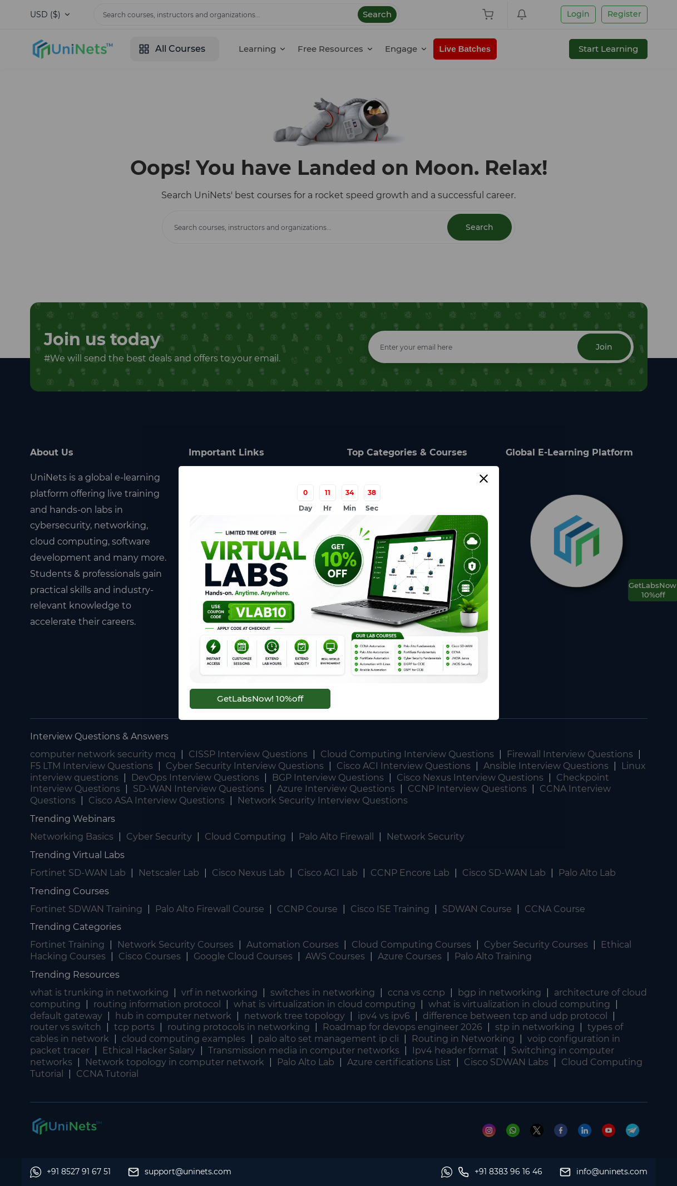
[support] (179, 1172)
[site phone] (500, 1172)
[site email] (604, 1172)
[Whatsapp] (70, 1172)
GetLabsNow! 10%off (260, 698)
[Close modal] (484, 479)
